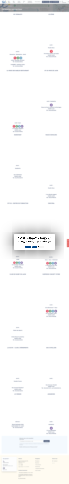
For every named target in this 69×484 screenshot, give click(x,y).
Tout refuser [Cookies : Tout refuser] (34, 246)
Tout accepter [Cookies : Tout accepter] (28, 246)
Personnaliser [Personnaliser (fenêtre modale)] (40, 246)
